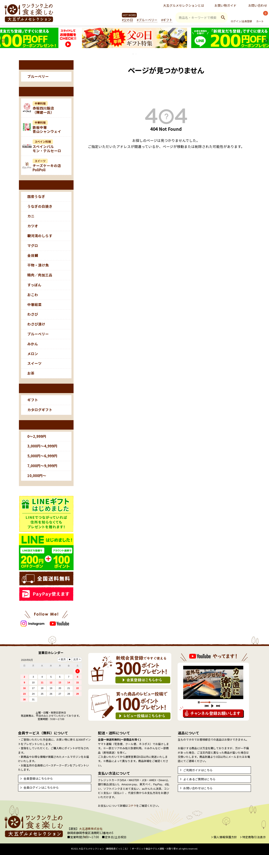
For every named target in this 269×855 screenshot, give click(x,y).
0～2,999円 (36, 436)
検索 (223, 17)
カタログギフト (39, 409)
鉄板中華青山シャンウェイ (47, 127)
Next (266, 41)
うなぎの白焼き (39, 206)
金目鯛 (32, 255)
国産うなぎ (36, 196)
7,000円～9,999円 (42, 465)
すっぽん (34, 284)
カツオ (32, 225)
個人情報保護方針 (225, 837)
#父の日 (127, 20)
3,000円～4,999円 (42, 445)
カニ (30, 215)
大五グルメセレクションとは (183, 5)
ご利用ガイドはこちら (198, 770)
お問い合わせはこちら (198, 788)
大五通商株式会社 (91, 828)
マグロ (32, 245)
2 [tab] (136, 54)
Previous (3, 41)
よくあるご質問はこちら (199, 779)
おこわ (32, 294)
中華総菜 (34, 304)
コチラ (132, 806)
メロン (32, 353)
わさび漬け (36, 324)
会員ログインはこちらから (41, 787)
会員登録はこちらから (38, 778)
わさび (32, 314)
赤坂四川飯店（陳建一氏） (43, 108)
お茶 (30, 373)
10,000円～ (36, 475)
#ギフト (166, 20)
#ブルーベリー (147, 20)
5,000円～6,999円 (42, 455)
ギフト (32, 399)
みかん (32, 343)
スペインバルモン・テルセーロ (47, 146)
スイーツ (34, 363)
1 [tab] (133, 54)
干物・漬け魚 (38, 265)
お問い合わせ (257, 5)
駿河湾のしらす (39, 235)
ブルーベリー (38, 76)
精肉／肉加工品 (39, 274)
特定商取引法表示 (254, 837)
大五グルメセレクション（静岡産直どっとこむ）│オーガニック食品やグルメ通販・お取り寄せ (128, 848)
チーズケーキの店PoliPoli (47, 166)
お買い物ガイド (225, 5)
